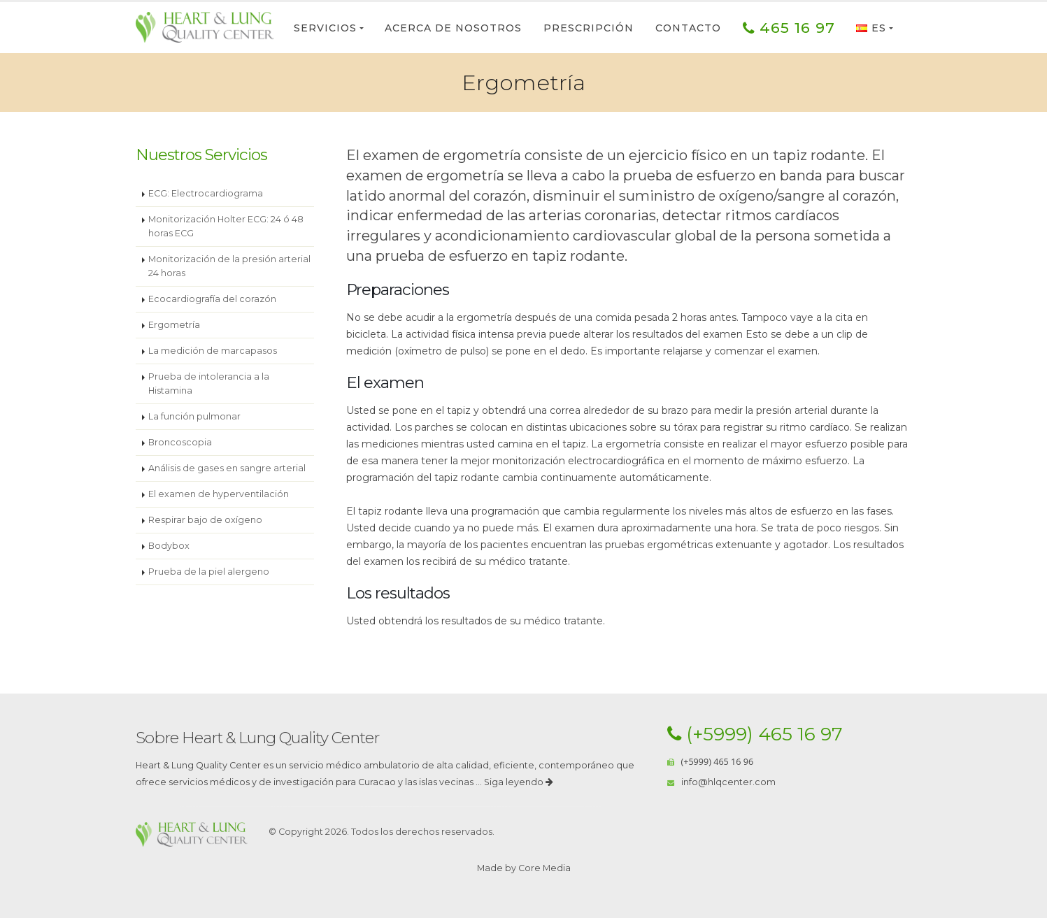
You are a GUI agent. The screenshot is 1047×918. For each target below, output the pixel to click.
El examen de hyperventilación (218, 494)
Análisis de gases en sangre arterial (227, 468)
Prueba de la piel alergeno (208, 571)
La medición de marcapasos (212, 350)
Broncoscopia (180, 442)
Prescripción (588, 28)
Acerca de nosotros (453, 28)
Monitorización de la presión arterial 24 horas (229, 266)
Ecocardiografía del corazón (212, 299)
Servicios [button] (325, 28)
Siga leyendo (518, 782)
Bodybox (169, 545)
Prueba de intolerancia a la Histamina (208, 383)
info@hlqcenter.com (728, 782)
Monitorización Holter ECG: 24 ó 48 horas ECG (226, 226)
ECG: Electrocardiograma (205, 193)
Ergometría (174, 325)
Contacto (688, 28)
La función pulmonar (194, 416)
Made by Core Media (524, 868)
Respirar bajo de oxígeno (205, 520)
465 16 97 (789, 27)
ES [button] (871, 28)
